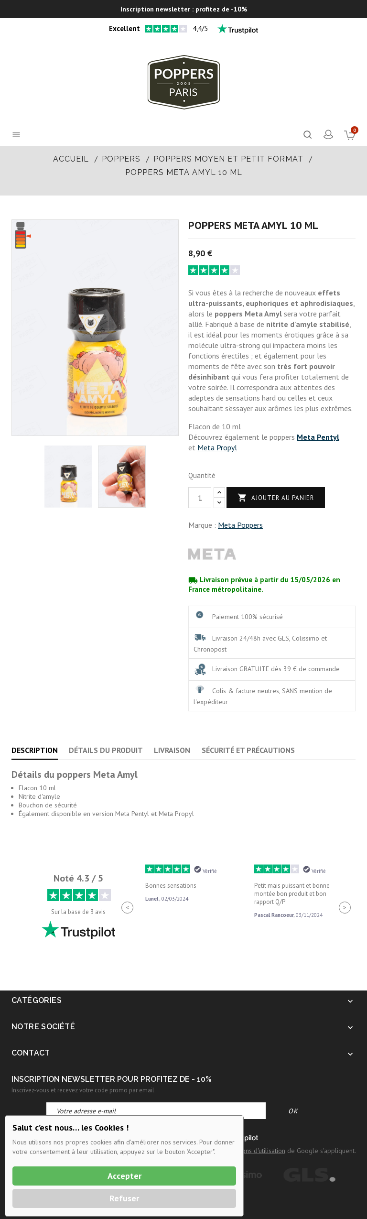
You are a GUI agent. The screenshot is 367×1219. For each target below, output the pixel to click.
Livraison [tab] (172, 750)
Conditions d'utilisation (253, 1150)
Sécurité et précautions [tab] (248, 750)
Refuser (124, 1198)
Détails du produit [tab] (106, 750)
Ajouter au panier (275, 498)
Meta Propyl (217, 447)
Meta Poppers (240, 525)
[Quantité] (199, 497)
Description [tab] (34, 750)
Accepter (124, 1175)
